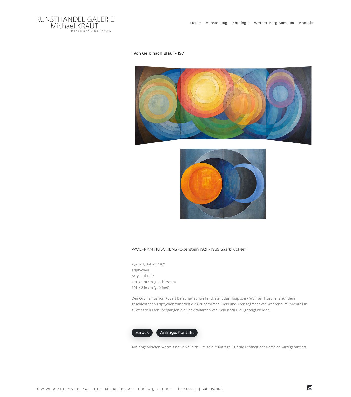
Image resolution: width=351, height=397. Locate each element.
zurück (142, 332)
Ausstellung (217, 23)
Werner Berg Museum (274, 23)
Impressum (188, 388)
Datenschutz (213, 388)
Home (195, 23)
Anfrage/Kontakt (177, 332)
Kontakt (306, 23)
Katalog (240, 23)
